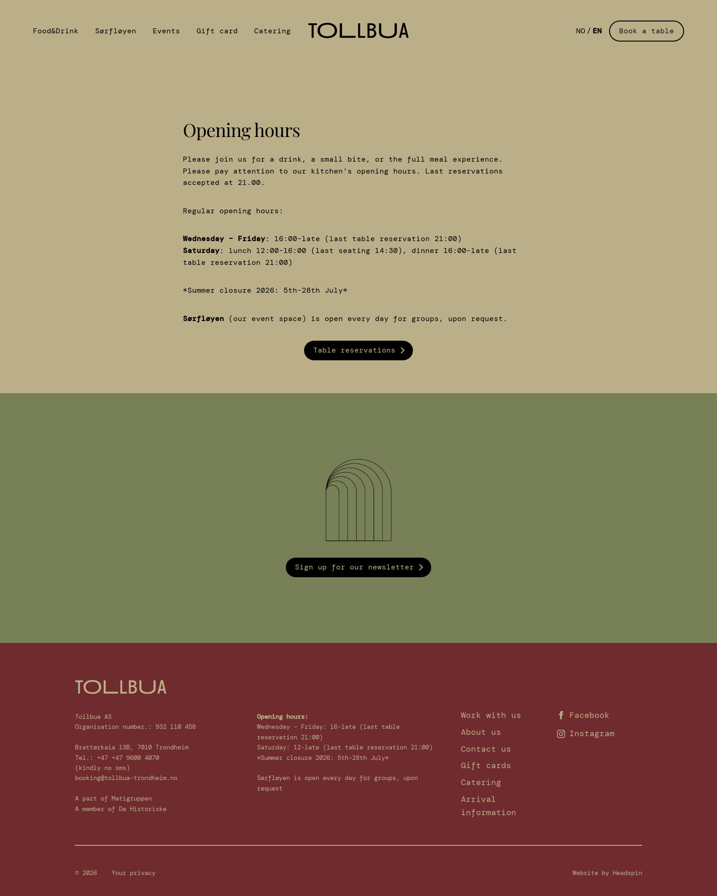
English (597, 31)
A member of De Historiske (120, 809)
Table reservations (354, 350)
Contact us (486, 748)
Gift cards (486, 765)
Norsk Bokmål (580, 31)
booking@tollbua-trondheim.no (126, 778)
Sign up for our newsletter (354, 567)
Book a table (646, 31)
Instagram (586, 733)
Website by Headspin (607, 873)
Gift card (217, 31)
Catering (272, 31)
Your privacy (133, 873)
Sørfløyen (115, 31)
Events (166, 31)
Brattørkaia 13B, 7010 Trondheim (131, 747)
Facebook (583, 715)
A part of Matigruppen (113, 798)
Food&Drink (56, 31)
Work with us (491, 715)
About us (481, 732)
